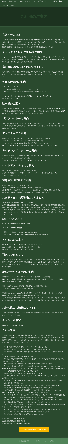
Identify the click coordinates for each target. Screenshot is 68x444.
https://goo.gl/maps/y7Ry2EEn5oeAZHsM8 (16, 223)
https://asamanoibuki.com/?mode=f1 (37, 234)
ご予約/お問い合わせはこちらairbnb (34, 429)
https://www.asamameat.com (28, 232)
